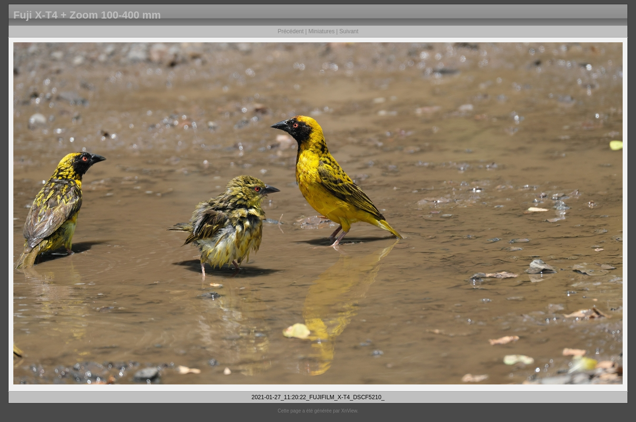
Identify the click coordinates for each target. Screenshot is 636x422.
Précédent (291, 31)
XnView (349, 410)
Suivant (348, 31)
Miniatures (321, 31)
